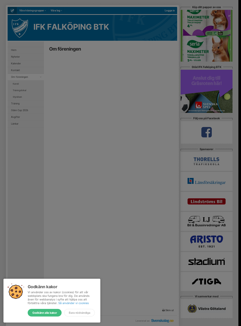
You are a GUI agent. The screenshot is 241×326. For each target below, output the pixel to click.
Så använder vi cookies (73, 303)
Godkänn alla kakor (44, 312)
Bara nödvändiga (79, 312)
